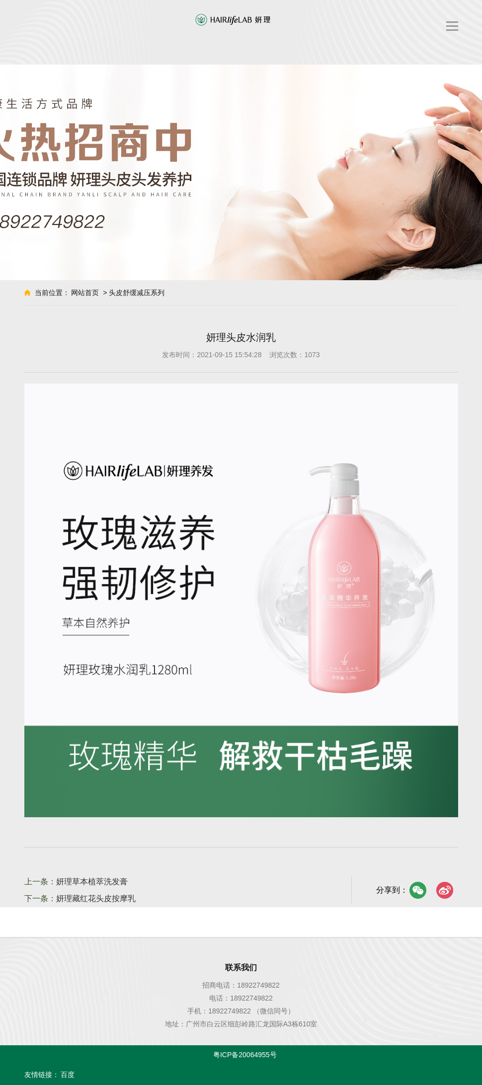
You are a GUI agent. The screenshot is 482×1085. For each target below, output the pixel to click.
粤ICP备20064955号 (245, 1055)
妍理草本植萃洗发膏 (92, 881)
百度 (68, 1075)
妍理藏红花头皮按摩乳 (96, 898)
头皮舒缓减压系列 (136, 293)
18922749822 (258, 985)
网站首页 (85, 293)
